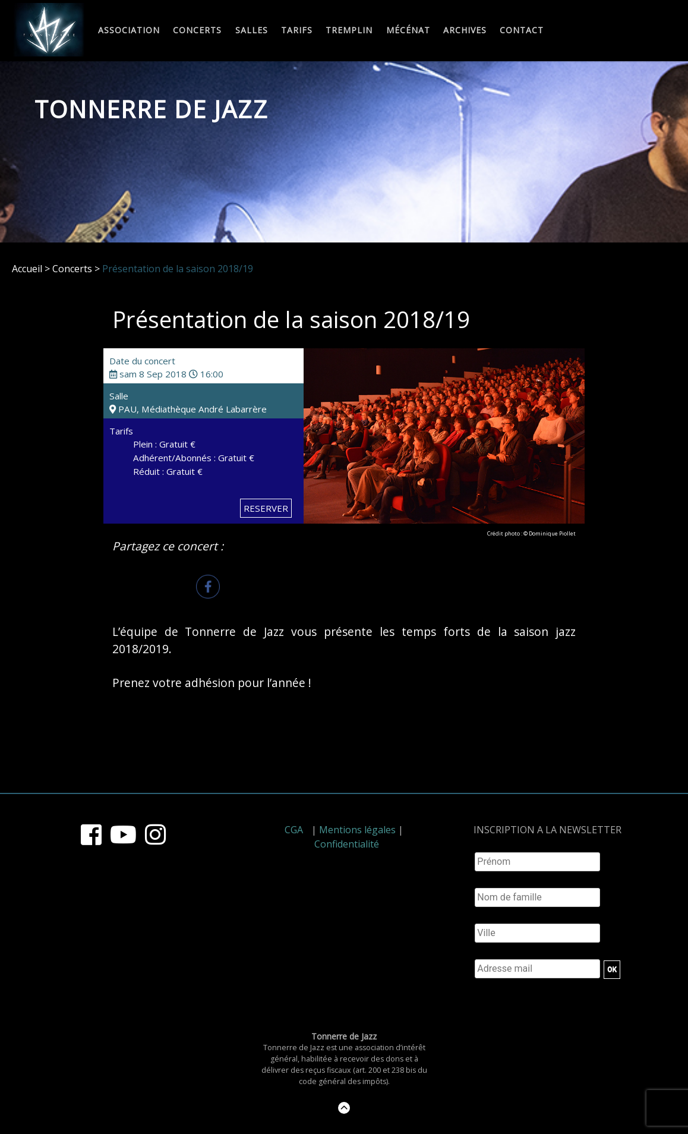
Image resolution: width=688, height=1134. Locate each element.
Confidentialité (346, 843)
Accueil (27, 268)
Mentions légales (357, 829)
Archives (465, 30)
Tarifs (297, 30)
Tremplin (349, 30)
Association (129, 30)
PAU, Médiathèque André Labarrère (188, 409)
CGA (294, 829)
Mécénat (408, 30)
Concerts (197, 30)
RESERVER (266, 508)
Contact (522, 30)
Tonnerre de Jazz (151, 109)
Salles (251, 30)
